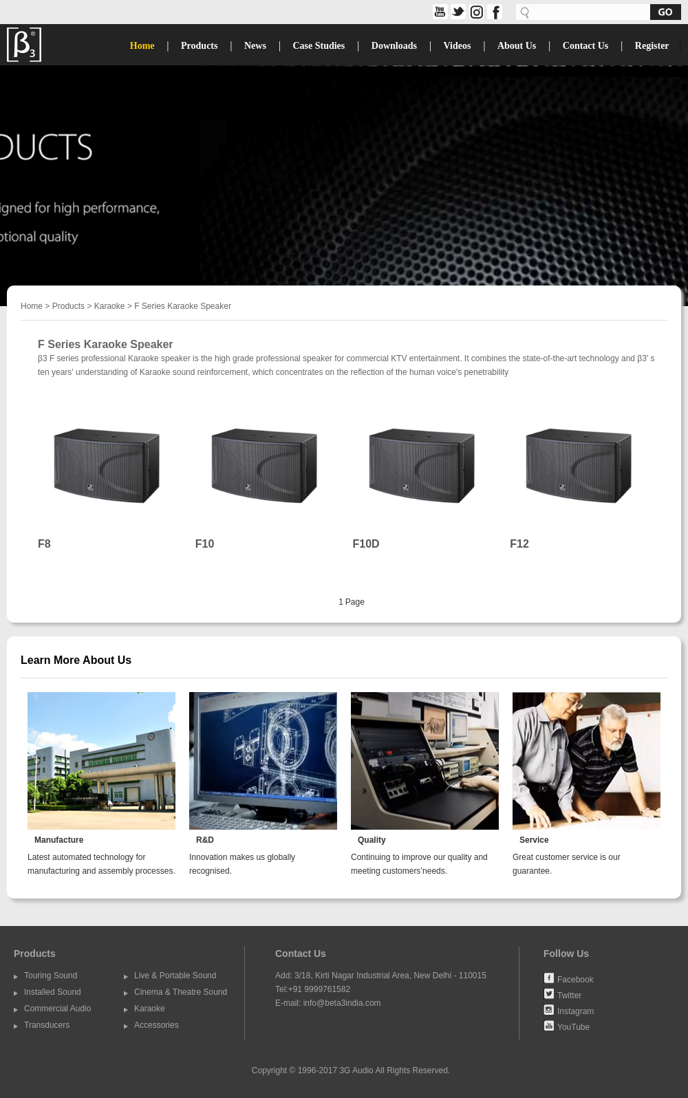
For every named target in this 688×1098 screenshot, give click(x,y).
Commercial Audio (57, 1008)
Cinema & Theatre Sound (180, 992)
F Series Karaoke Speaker (182, 306)
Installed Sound (52, 992)
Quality (372, 840)
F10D (366, 544)
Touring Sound (50, 975)
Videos (457, 46)
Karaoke (109, 306)
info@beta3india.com (342, 1003)
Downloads (394, 46)
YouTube (573, 1026)
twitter (457, 11)
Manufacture (58, 840)
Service (534, 840)
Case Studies (318, 46)
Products (199, 46)
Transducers (46, 1025)
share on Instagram (475, 11)
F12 (519, 544)
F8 (44, 544)
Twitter (569, 995)
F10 (205, 544)
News (255, 46)
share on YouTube (439, 11)
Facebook (575, 979)
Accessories (156, 1025)
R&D (205, 840)
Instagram (575, 1011)
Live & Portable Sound (175, 975)
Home (142, 46)
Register (652, 46)
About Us (516, 46)
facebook (493, 11)
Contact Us (586, 46)
